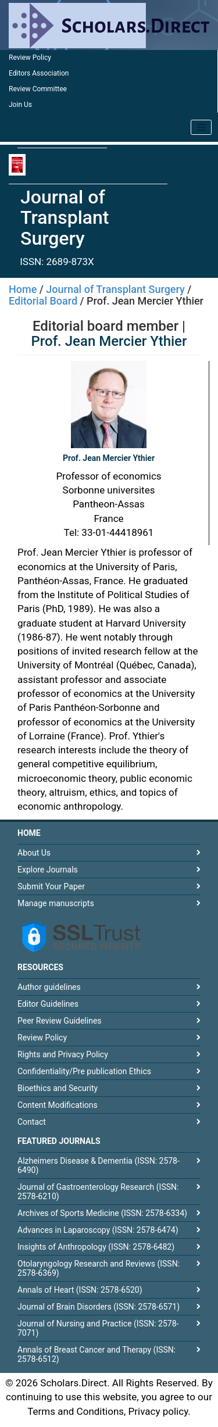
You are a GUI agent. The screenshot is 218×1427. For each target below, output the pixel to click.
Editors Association (39, 73)
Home (23, 289)
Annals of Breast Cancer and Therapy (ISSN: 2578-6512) (96, 1354)
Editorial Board (43, 301)
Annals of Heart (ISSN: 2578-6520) (79, 1289)
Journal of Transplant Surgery (115, 289)
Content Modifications (57, 1105)
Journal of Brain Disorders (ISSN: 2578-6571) (98, 1306)
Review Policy (30, 57)
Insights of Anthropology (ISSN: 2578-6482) (95, 1246)
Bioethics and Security (57, 1088)
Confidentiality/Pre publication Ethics (84, 1071)
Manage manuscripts (55, 903)
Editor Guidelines (47, 1003)
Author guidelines (49, 987)
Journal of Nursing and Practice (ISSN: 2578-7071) (97, 1328)
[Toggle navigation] (201, 127)
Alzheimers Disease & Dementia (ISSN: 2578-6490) (98, 1165)
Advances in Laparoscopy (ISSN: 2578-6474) (97, 1230)
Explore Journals (47, 869)
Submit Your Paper (51, 886)
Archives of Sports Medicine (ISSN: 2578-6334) (102, 1213)
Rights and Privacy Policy (62, 1054)
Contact (31, 1121)
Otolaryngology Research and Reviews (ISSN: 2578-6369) (98, 1268)
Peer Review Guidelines (59, 1020)
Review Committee (38, 89)
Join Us (20, 105)
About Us (34, 852)
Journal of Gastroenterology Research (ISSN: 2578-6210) (97, 1191)
